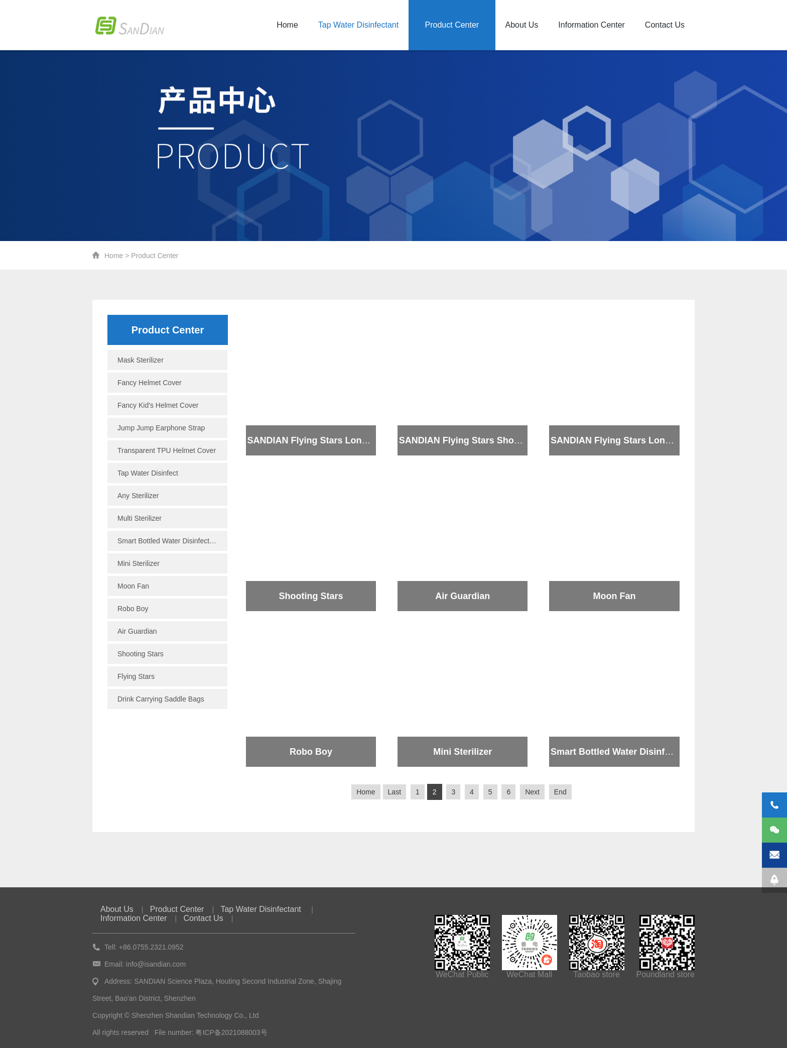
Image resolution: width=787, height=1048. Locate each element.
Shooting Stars (140, 654)
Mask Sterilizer (140, 360)
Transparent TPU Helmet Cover (166, 450)
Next (532, 792)
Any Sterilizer (138, 496)
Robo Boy (132, 609)
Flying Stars (136, 676)
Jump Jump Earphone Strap (161, 428)
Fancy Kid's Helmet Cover (157, 405)
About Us (522, 25)
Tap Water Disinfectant (358, 25)
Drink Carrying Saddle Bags (160, 699)
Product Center (452, 25)
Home (287, 25)
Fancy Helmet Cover (149, 383)
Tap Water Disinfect (147, 473)
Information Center (591, 25)
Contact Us (665, 25)
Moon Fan (133, 586)
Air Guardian (137, 631)
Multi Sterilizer (139, 518)
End (560, 792)
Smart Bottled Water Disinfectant (168, 541)
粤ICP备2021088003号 (231, 1032)
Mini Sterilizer (138, 563)
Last (394, 792)
